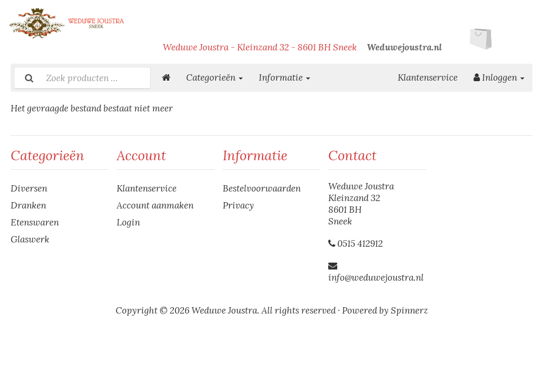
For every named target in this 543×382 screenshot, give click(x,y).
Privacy (238, 205)
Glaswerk (30, 239)
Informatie (284, 77)
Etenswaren (35, 222)
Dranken (28, 205)
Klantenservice (428, 77)
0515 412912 (360, 243)
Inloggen (499, 77)
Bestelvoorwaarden (262, 188)
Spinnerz (409, 310)
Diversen (29, 188)
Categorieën (214, 77)
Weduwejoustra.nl (404, 47)
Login (128, 222)
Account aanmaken (155, 205)
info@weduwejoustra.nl (376, 277)
